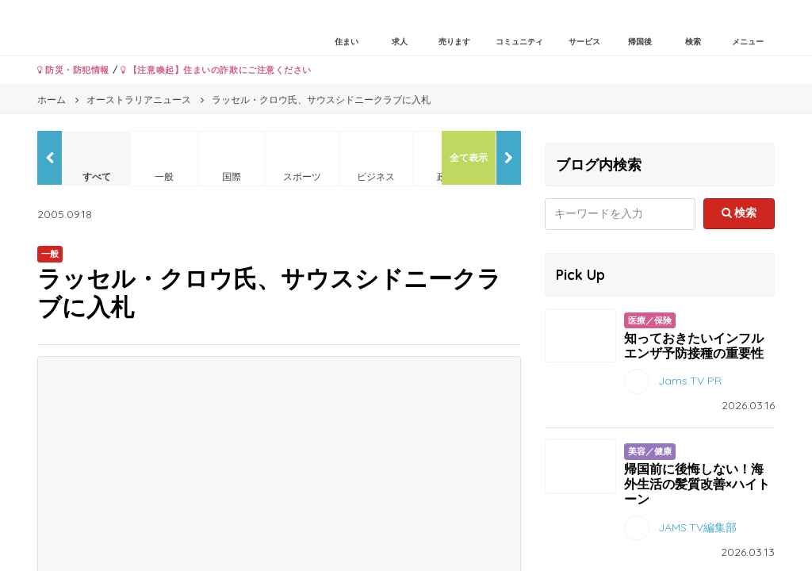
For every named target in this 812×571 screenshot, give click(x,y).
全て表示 (469, 157)
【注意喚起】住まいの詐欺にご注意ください (216, 69)
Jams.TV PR (690, 381)
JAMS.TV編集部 (697, 526)
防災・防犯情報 (73, 69)
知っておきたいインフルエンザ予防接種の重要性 (694, 345)
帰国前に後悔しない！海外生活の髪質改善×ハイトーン (697, 484)
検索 (739, 212)
